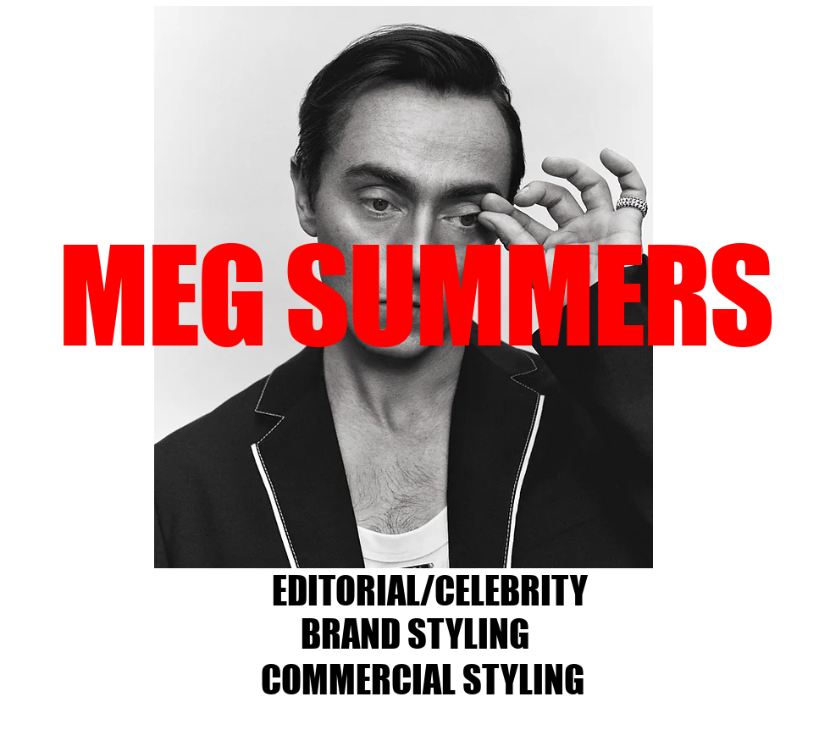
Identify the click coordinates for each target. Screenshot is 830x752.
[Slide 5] (425, 542)
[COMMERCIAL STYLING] (422, 680)
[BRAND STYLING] (414, 634)
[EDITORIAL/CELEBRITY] (430, 591)
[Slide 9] (444, 542)
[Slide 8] (345, 541)
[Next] (714, 287)
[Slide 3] (386, 542)
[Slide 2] (366, 542)
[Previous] (93, 287)
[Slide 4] (405, 542)
